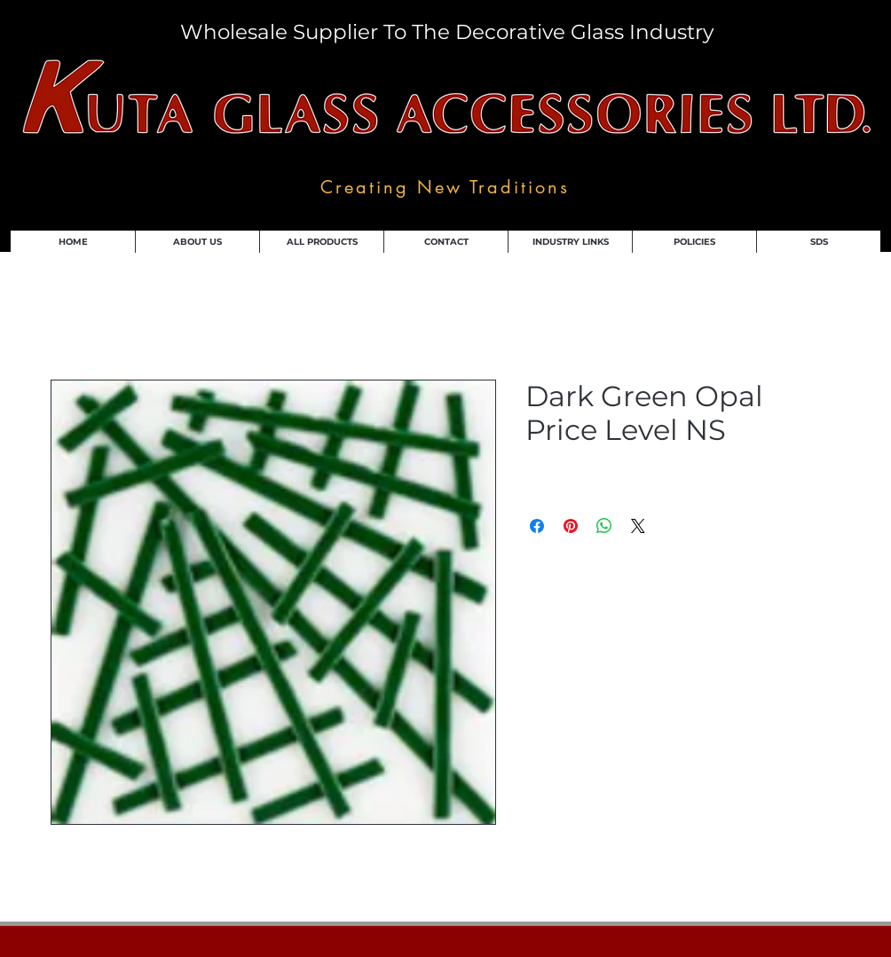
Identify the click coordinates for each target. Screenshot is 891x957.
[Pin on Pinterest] (570, 526)
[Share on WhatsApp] (604, 526)
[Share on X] (638, 526)
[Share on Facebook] (537, 526)
